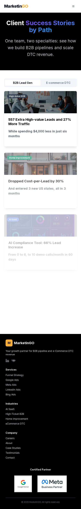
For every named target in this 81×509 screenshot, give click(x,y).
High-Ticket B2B (15, 413)
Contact (10, 457)
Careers (10, 438)
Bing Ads (11, 394)
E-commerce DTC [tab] (58, 82)
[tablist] (40, 83)
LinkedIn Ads (13, 389)
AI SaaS (10, 409)
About (9, 443)
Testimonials (13, 452)
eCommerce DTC (15, 423)
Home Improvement (17, 418)
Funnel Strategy (15, 375)
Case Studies (13, 447)
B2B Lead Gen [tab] (22, 82)
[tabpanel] (40, 208)
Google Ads (12, 379)
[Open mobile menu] (73, 6)
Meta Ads (11, 384)
